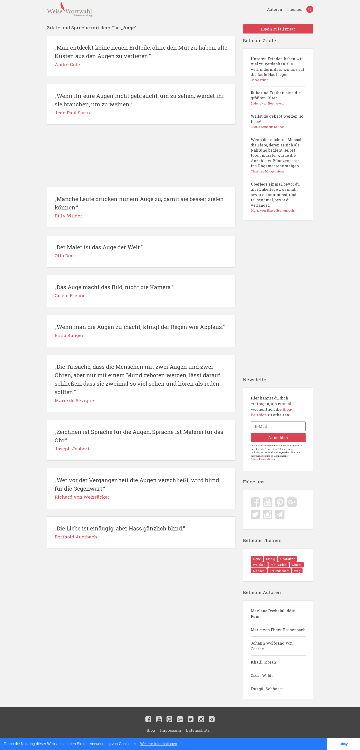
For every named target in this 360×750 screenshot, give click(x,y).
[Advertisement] (141, 155)
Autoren (275, 9)
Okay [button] (343, 744)
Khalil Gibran (263, 662)
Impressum (170, 730)
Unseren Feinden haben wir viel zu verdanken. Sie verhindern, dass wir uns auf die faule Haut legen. (278, 69)
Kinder (297, 565)
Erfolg (270, 559)
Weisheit (259, 565)
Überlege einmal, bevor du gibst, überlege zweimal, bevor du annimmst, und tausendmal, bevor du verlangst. (278, 197)
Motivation (279, 565)
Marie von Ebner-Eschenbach (278, 629)
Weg (297, 571)
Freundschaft (279, 571)
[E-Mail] (278, 426)
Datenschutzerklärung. (263, 459)
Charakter (287, 559)
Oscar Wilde (262, 675)
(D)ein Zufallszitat (278, 28)
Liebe (257, 559)
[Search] (309, 9)
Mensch (259, 571)
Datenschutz (198, 730)
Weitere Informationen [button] (158, 744)
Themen (295, 9)
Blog (151, 730)
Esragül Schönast (267, 688)
